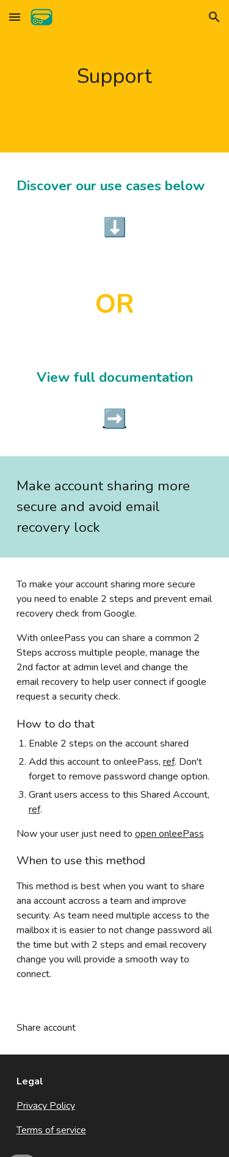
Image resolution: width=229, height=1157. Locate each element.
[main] (115, 76)
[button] (14, 17)
